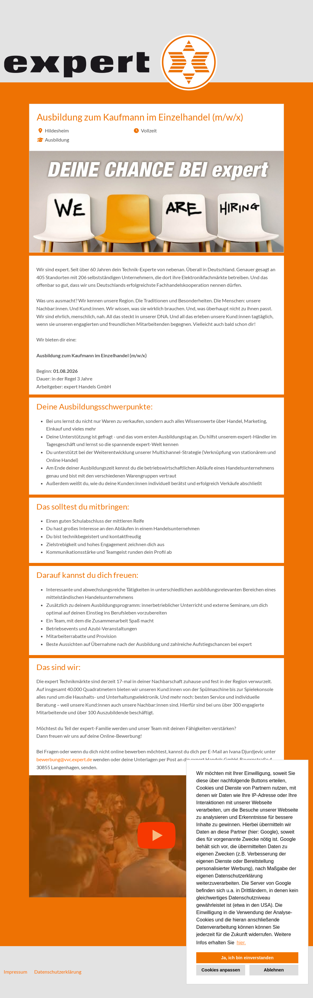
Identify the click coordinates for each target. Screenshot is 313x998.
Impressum (15, 972)
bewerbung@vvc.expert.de (64, 759)
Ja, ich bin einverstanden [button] (247, 957)
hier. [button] (241, 942)
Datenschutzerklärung (57, 972)
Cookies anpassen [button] (220, 969)
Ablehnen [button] (274, 969)
